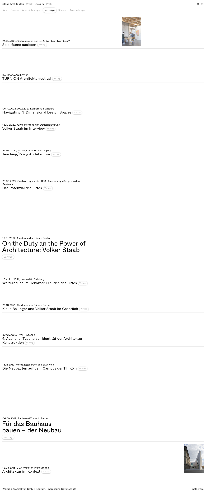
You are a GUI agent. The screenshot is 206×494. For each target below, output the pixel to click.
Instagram (198, 489)
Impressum (53, 489)
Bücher (62, 10)
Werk (29, 4)
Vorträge (50, 10)
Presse (15, 10)
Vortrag (42, 44)
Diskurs (39, 4)
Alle (5, 10)
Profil (49, 4)
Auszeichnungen (31, 10)
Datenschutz (68, 489)
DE (198, 4)
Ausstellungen (78, 10)
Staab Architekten (13, 4)
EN (202, 4)
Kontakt (40, 489)
